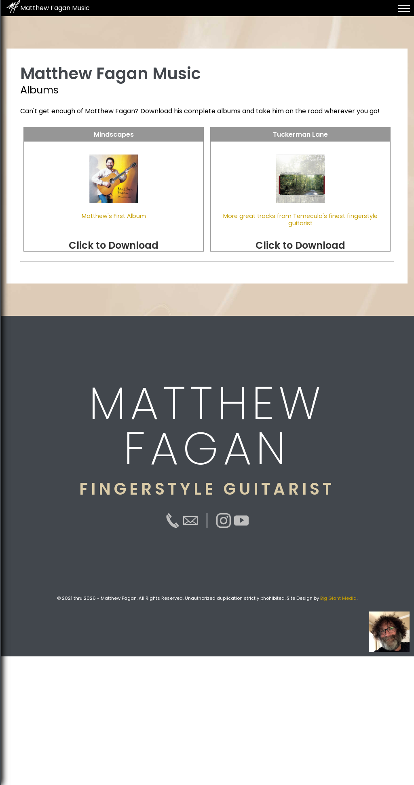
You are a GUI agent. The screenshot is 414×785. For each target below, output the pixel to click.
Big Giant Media (338, 598)
